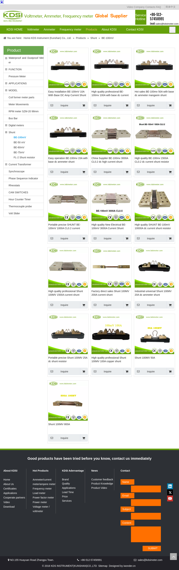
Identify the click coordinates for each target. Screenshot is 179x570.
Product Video (99, 487)
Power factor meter (43, 497)
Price (65, 496)
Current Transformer (20, 164)
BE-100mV (20, 137)
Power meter (40, 502)
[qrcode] (170, 478)
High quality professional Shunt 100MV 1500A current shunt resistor (65, 293)
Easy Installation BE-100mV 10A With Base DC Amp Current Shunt (67, 93)
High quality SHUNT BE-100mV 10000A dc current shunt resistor (153, 226)
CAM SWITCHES (18, 192)
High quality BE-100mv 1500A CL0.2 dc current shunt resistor (152, 160)
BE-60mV (19, 147)
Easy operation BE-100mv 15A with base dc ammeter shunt (68, 160)
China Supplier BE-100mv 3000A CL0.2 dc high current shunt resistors (109, 160)
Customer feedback (102, 479)
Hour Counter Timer (20, 199)
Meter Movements (19, 104)
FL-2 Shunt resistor (24, 157)
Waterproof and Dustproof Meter (26, 60)
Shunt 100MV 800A (59, 424)
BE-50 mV (19, 142)
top (173, 556)
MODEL (13, 90)
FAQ (158, 7)
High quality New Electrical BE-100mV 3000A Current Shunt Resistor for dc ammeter (108, 226)
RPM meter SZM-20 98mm (24, 111)
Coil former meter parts (21, 97)
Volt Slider (14, 213)
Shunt (12, 132)
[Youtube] (170, 498)
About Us (8, 484)
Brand (65, 479)
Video (130, 7)
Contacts (150, 7)
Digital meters (16, 125)
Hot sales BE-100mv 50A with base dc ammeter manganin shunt (154, 93)
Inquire (58, 105)
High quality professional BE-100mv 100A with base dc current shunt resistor (110, 93)
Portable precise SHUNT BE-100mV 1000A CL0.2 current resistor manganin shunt (64, 226)
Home (6, 479)
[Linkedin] (170, 486)
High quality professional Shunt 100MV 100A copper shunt (108, 359)
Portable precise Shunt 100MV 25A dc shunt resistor (67, 359)
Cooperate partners (14, 497)
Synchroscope (17, 171)
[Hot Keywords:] (172, 30)
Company (139, 7)
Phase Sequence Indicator (23, 178)
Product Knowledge (102, 483)
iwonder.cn (130, 565)
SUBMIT (152, 548)
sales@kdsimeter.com (167, 23)
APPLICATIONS (18, 83)
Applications (10, 493)
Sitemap (102, 565)
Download (9, 506)
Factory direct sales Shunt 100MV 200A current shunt (110, 293)
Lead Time (68, 492)
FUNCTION (15, 69)
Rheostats (14, 185)
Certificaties (10, 488)
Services (67, 500)
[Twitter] (170, 492)
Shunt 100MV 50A (145, 357)
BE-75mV (19, 152)
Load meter (39, 493)
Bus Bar (13, 118)
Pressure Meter (17, 76)
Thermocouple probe (20, 206)
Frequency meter (42, 488)
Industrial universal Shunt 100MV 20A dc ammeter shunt (153, 293)
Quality (66, 483)
